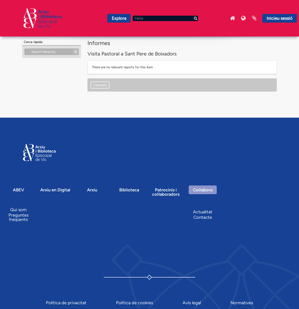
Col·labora (202, 189)
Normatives (241, 302)
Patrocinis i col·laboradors (166, 192)
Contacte (202, 217)
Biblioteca (129, 189)
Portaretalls (254, 18)
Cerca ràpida (33, 42)
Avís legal (192, 302)
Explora (119, 18)
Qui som (18, 209)
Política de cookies (134, 302)
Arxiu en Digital (55, 189)
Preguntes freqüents (18, 217)
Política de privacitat (66, 302)
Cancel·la (100, 85)
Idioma (243, 18)
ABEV (18, 189)
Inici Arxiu (232, 18)
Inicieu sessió (279, 18)
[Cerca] (165, 18)
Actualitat (202, 211)
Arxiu (92, 189)
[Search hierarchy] (51, 51)
